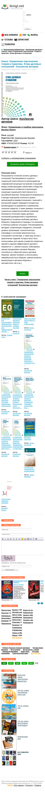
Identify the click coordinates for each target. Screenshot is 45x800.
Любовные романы (9, 616)
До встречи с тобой (31, 650)
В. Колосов (16, 332)
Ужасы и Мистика (19, 633)
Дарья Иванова (29, 476)
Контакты (29, 785)
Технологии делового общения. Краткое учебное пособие (17, 323)
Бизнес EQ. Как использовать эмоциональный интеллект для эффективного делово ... (6, 325)
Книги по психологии (31, 610)
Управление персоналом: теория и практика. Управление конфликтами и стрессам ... (18, 443)
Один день (25, 651)
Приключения (7, 623)
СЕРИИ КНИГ (23, 39)
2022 (31, 663)
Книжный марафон (10, 651)
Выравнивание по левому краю (14, 539)
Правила (37, 785)
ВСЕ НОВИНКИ (11, 35)
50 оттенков (15, 650)
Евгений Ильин (4, 509)
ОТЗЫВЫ (9, 39)
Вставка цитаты (31, 539)
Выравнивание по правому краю (19, 539)
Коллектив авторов (28, 371)
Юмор (14, 635)
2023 (24, 663)
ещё (36, 663)
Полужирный (2, 539)
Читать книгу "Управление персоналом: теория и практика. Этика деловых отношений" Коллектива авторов (22, 282)
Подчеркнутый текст (8, 539)
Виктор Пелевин (18, 584)
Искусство (16, 620)
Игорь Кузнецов (29, 329)
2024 (17, 663)
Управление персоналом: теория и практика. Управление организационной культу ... (6, 443)
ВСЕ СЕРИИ (35, 653)
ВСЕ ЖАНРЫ (17, 638)
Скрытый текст (28, 539)
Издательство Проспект (25, 138)
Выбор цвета (25, 539)
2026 (4, 663)
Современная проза (20, 627)
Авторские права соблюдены (22, 164)
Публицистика (29, 623)
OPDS (9, 785)
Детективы (5, 618)
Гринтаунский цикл (20, 653)
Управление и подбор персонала (25, 127)
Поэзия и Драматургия (32, 620)
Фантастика (6, 610)
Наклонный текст (5, 539)
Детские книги (18, 612)
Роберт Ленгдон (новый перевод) (16, 648)
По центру (16, 539)
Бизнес (15, 610)
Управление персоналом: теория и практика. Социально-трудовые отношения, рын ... (29, 401)
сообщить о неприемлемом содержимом (18, 158)
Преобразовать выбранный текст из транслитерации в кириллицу (33, 539)
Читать (22, 274)
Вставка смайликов (22, 539)
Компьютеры (28, 613)
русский (10, 135)
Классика (16, 622)
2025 (11, 663)
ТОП (24, 35)
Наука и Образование (32, 615)
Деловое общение (27, 438)
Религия (15, 625)
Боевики (4, 621)
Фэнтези (4, 613)
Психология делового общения (5, 501)
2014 (16, 141)
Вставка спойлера (36, 539)
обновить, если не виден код (13, 563)
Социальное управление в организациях (29, 469)
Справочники (17, 630)
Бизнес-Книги (8, 129)
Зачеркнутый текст (10, 539)
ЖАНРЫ (34, 35)
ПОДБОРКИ (10, 44)
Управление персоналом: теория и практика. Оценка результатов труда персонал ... (18, 401)
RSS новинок (19, 785)
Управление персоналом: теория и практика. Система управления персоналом (6, 400)
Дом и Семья (17, 615)
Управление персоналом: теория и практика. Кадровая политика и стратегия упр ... (29, 358)
